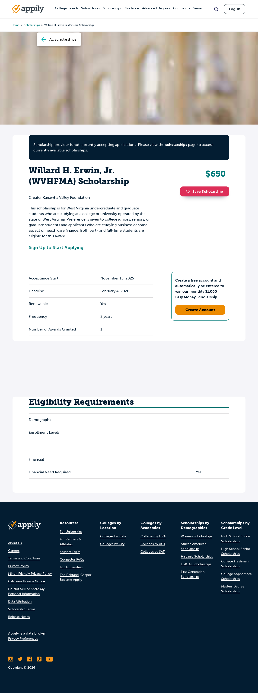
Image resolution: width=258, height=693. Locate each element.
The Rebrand (69, 575)
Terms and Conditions (24, 558)
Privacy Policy (18, 566)
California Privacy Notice (26, 581)
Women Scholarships (196, 536)
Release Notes (19, 617)
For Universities (71, 532)
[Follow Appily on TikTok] (39, 659)
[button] (189, 191)
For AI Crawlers (71, 567)
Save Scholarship (204, 191)
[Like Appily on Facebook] (29, 659)
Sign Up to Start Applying (56, 247)
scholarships (176, 144)
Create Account (200, 310)
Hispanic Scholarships (197, 556)
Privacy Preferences (23, 639)
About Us (15, 543)
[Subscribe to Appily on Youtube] (49, 659)
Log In (234, 9)
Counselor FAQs (72, 559)
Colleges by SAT (152, 552)
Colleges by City (112, 544)
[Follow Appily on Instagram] (10, 659)
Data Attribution (20, 601)
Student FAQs (70, 552)
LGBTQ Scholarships (196, 564)
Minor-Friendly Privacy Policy (30, 574)
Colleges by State (113, 536)
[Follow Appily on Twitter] (20, 659)
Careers (13, 551)
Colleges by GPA (153, 536)
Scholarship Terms (21, 609)
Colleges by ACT (152, 544)
